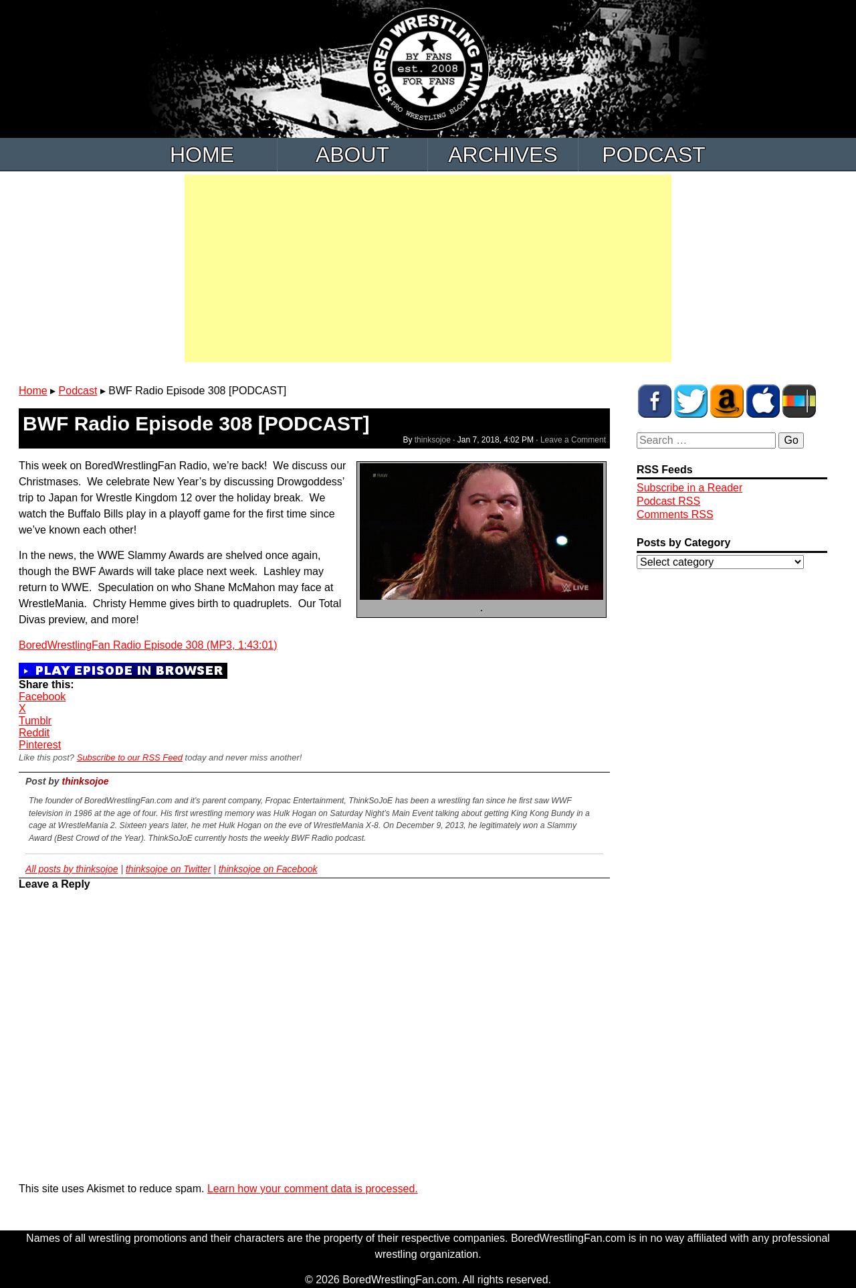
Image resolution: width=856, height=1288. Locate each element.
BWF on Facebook (654, 401)
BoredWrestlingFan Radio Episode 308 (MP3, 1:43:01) (148, 645)
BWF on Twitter (691, 401)
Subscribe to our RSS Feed (130, 757)
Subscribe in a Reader (689, 487)
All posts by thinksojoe (71, 869)
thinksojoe (433, 440)
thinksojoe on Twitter (168, 869)
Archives (503, 155)
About (352, 155)
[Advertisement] (428, 268)
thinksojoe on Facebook (268, 869)
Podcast (654, 155)
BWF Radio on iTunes (763, 401)
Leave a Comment (573, 440)
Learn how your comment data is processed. (312, 1188)
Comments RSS (675, 514)
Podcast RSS (668, 501)
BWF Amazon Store (727, 401)
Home (202, 155)
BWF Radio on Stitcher (799, 401)
